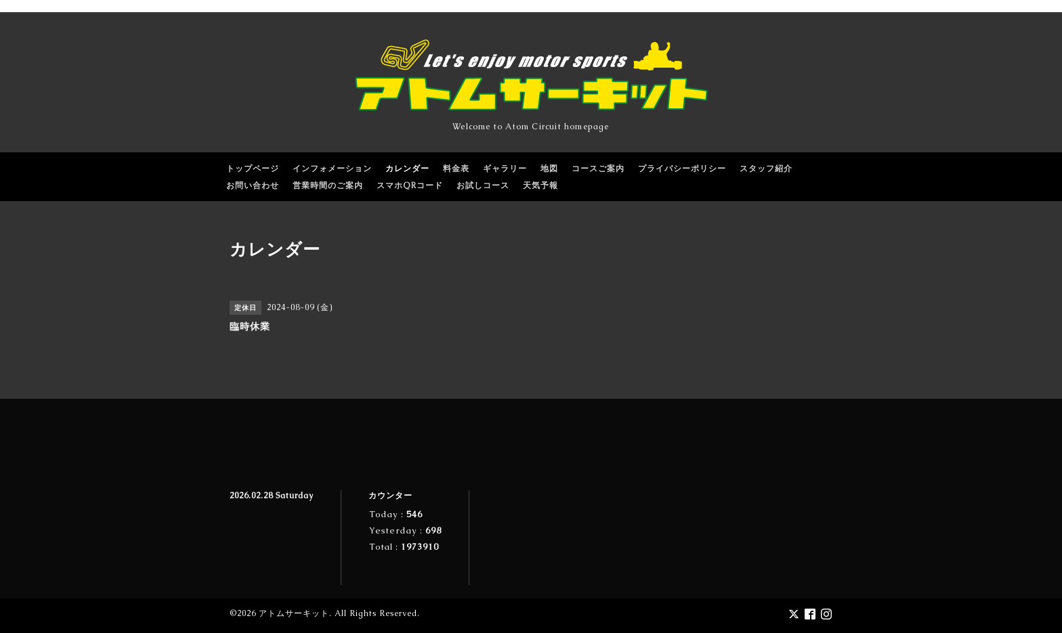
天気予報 (540, 185)
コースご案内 (598, 168)
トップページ (252, 168)
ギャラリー (505, 168)
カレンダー (407, 168)
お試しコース (482, 185)
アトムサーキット (294, 613)
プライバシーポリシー (682, 168)
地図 (549, 168)
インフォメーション (332, 168)
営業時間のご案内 (328, 185)
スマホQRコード (410, 185)
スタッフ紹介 (766, 168)
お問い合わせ (252, 185)
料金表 (456, 168)
